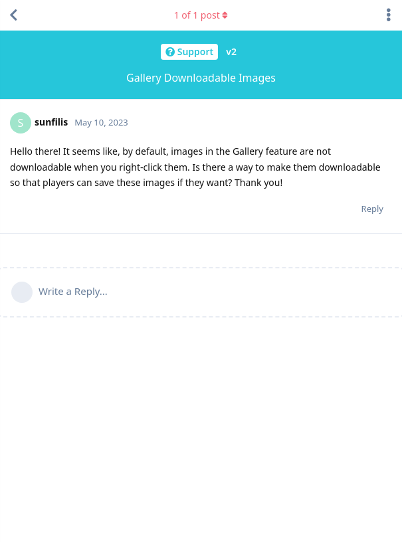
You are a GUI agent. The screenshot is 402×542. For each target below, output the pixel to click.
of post (201, 15)
